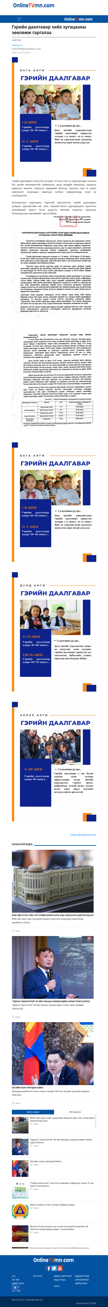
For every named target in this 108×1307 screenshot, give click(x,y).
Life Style (37, 1276)
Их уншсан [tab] (75, 1112)
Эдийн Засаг (18, 1283)
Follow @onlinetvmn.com (83, 835)
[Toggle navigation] (19, 19)
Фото (56, 1286)
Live (14, 1276)
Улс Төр (15, 1280)
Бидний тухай (82, 1276)
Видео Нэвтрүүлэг (63, 1276)
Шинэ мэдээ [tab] (32, 1112)
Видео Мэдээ (60, 1280)
